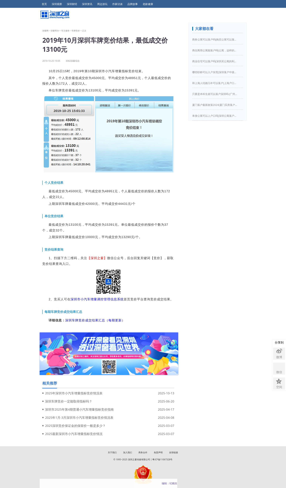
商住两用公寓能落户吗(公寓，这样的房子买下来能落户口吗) (215, 50)
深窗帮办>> (56, 30)
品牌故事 (132, 4)
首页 (44, 4)
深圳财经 (72, 4)
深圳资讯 (87, 4)
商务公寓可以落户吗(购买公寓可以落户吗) (215, 39)
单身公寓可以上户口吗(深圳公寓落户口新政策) (215, 115)
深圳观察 (57, 4)
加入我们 (127, 452)
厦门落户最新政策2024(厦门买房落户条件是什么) (215, 105)
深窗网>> (46, 30)
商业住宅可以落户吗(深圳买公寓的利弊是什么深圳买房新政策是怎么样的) (215, 61)
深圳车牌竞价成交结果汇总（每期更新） (95, 320)
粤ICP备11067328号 (162, 459)
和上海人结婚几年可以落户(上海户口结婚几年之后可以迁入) (215, 83)
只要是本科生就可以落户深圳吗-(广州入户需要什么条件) (215, 94)
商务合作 (142, 452)
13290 (126, 237)
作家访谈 (117, 4)
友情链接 (173, 452)
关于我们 (112, 452)
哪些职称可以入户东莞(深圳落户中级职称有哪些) (215, 72)
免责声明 (158, 452)
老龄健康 (148, 4)
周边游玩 (102, 4)
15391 (129, 90)
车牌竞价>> (77, 30)
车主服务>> (66, 30)
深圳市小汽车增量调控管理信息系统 (97, 299)
